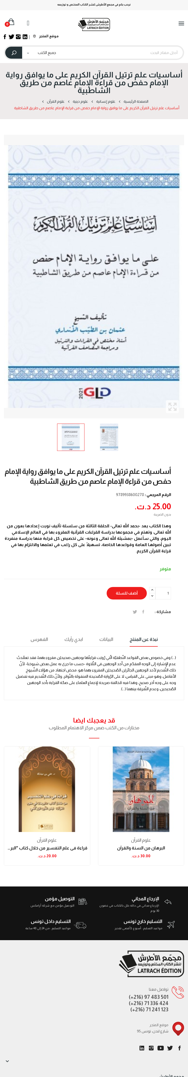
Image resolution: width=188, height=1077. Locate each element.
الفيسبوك (179, 1048)
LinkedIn (142, 1048)
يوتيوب (160, 1048)
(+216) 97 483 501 (148, 997)
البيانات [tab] (106, 639)
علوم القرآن (47, 840)
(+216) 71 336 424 (148, 1003)
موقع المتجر (46, 36)
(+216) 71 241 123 (149, 1009)
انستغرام (151, 1048)
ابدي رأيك (73, 639)
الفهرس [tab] (39, 639)
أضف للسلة (127, 593)
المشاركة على (143, 612)
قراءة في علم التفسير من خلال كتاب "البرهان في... (47, 848)
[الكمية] (163, 593)
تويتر (170, 1048)
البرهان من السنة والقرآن (141, 848)
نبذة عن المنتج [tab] (144, 639)
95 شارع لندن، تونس (152, 1031)
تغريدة (135, 612)
